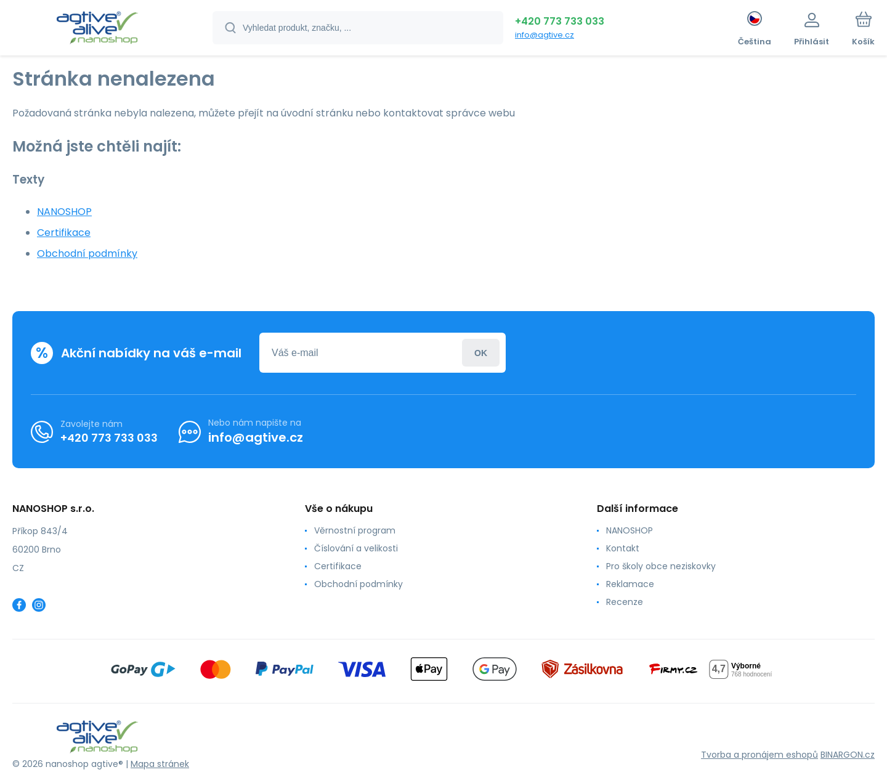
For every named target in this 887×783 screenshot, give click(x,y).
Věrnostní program (354, 530)
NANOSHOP (64, 212)
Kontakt (622, 548)
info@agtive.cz (544, 35)
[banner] (97, 29)
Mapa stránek (160, 764)
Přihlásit (481, 353)
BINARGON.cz (847, 755)
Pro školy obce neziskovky (661, 566)
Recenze (624, 602)
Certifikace (64, 232)
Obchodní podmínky (87, 253)
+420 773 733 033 (559, 21)
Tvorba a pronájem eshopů (759, 755)
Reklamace (630, 584)
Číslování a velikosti (356, 548)
